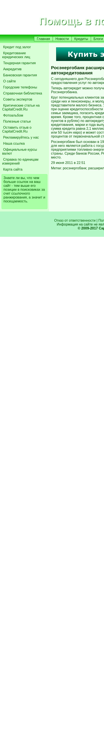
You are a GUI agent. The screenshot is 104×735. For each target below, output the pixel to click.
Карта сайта (12, 169)
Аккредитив (12, 69)
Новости (62, 39)
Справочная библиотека (22, 93)
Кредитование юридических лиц (16, 55)
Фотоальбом (12, 115)
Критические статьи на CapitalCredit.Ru (21, 107)
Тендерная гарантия (19, 63)
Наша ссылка (13, 143)
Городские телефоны (19, 87)
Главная (43, 39)
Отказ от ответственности (75, 220)
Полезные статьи (16, 121)
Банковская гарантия (19, 75)
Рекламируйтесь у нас (20, 137)
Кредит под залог (16, 47)
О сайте (9, 81)
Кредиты (81, 39)
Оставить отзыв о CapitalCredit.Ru (16, 129)
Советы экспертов (17, 99)
